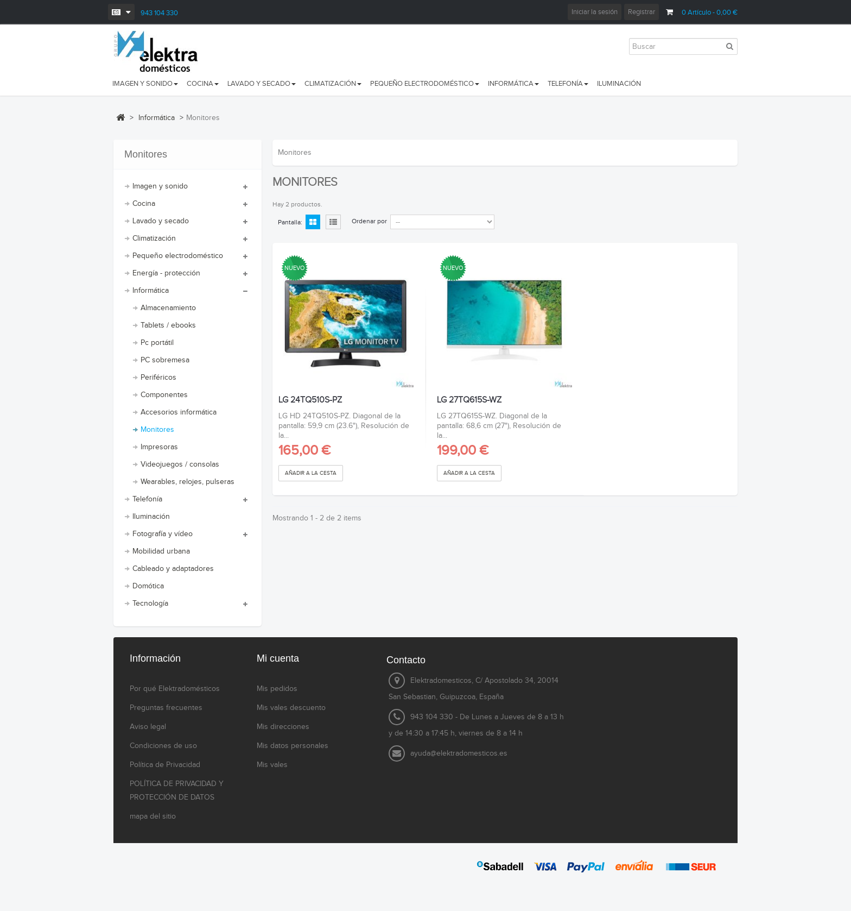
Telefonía (147, 499)
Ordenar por (369, 221)
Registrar (641, 12)
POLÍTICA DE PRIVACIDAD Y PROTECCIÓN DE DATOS (177, 791)
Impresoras (159, 447)
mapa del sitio (153, 816)
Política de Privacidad (165, 765)
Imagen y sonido (160, 186)
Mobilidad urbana (161, 551)
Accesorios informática (179, 412)
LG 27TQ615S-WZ (469, 400)
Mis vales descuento (291, 707)
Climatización (154, 238)
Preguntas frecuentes (166, 707)
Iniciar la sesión (594, 12)
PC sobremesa (165, 360)
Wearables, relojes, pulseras (187, 482)
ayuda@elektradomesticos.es (458, 753)
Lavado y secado (160, 221)
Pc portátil (157, 342)
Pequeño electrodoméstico (177, 256)
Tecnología (150, 603)
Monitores (157, 429)
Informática (150, 290)
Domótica (148, 586)
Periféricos (158, 377)
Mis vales (272, 765)
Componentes (164, 395)
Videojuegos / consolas (180, 464)
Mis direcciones (283, 726)
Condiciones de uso (163, 746)
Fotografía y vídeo (162, 534)
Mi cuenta (278, 658)
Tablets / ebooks (168, 325)
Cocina (143, 203)
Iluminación (151, 516)
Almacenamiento (168, 308)
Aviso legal (148, 726)
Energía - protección (166, 273)
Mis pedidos (277, 688)
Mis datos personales (292, 746)
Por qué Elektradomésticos (175, 688)
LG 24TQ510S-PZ (310, 400)
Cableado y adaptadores (173, 568)
